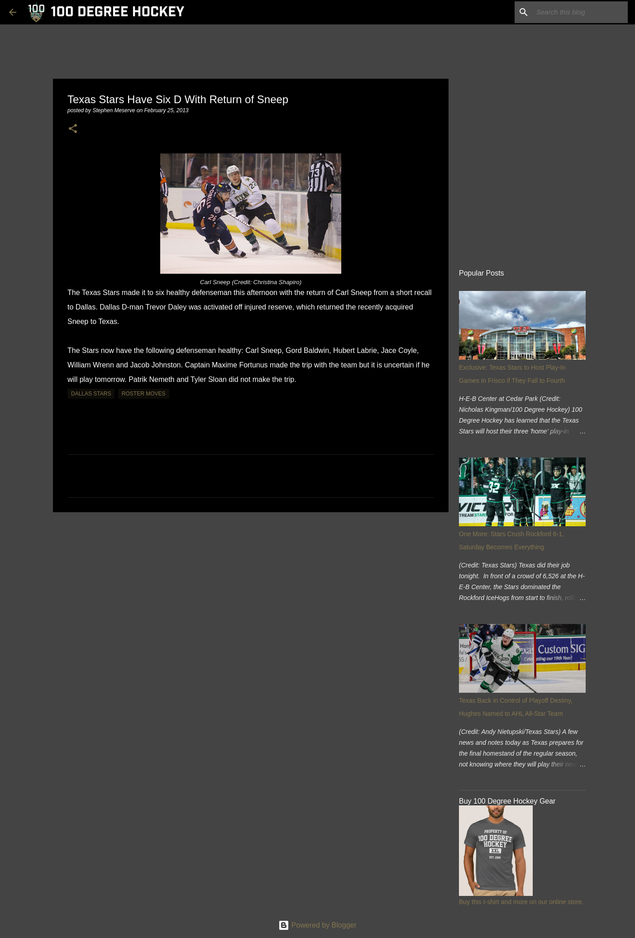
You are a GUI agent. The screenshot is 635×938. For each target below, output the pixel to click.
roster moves (144, 393)
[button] (72, 129)
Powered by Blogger (317, 925)
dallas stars (91, 393)
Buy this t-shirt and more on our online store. (521, 901)
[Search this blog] (580, 12)
